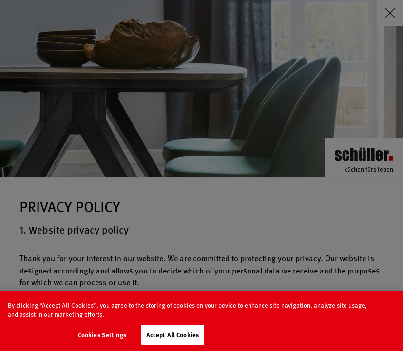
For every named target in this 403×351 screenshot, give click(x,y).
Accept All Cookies (172, 340)
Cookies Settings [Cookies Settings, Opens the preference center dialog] (102, 340)
